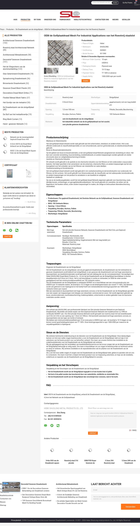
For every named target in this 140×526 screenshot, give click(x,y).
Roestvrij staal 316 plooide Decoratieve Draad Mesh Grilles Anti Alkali (71, 462)
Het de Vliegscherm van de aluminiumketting (14, 68)
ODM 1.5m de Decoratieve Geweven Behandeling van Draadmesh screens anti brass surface (35, 490)
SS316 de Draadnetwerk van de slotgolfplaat (64, 394)
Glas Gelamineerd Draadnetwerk (16, 74)
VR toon (37, 20)
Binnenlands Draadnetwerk (14, 83)
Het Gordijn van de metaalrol (14, 102)
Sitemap (3, 505)
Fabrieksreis (65, 20)
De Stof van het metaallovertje (15, 114)
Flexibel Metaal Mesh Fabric (14, 98)
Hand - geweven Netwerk (13, 124)
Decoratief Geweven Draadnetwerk (17, 59)
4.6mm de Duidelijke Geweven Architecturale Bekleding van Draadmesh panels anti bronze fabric (72, 496)
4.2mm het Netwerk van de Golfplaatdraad (59, 397)
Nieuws (115, 20)
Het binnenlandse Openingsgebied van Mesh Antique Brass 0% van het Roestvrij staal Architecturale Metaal (72, 490)
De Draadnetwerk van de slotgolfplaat (29, 29)
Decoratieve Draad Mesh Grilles (16, 93)
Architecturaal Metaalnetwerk (15, 55)
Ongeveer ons (50, 20)
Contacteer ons (102, 20)
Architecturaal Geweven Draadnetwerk (19, 40)
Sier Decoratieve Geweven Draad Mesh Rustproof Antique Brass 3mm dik (36, 496)
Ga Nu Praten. (128, 3)
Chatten (85, 81)
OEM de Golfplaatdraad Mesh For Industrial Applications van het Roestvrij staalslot (59, 78)
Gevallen (126, 20)
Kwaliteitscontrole (82, 20)
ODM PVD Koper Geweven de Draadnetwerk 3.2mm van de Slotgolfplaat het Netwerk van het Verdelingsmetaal (90, 462)
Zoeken (115, 3)
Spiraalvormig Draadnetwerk (14, 78)
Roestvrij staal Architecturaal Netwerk (18, 48)
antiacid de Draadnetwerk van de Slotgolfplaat (98, 394)
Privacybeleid (16, 520)
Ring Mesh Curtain (10, 119)
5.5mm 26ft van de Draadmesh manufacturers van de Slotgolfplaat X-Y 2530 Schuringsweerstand (128, 462)
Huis (15, 20)
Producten (25, 20)
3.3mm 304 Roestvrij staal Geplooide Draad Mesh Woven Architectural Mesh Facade (109, 462)
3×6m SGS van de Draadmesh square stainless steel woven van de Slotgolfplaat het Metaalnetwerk (52, 462)
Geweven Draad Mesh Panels (15, 88)
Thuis (2, 29)
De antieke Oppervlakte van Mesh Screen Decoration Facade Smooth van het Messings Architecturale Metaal (72, 502)
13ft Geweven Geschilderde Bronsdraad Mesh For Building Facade (36, 502)
